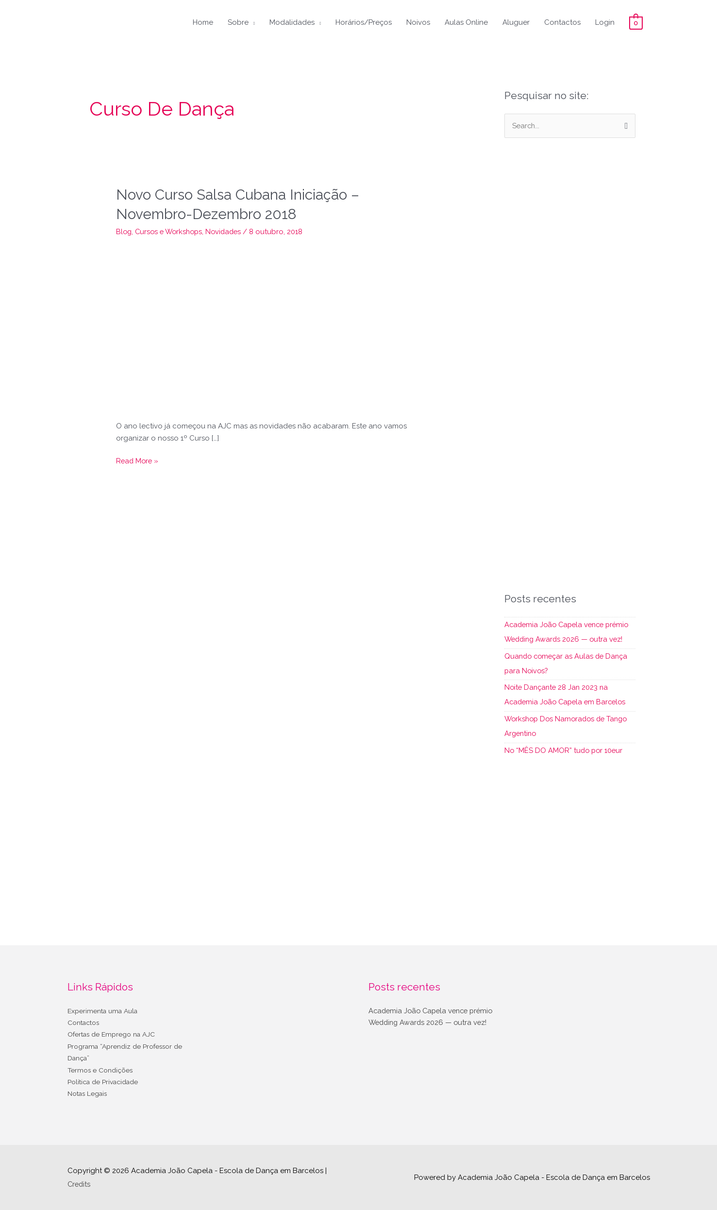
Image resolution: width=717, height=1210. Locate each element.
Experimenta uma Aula (106, 1010)
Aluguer (516, 22)
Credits (79, 1183)
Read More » (138, 460)
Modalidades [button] (292, 22)
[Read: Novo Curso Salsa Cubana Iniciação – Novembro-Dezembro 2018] (271, 326)
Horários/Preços (363, 22)
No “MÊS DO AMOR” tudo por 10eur (564, 750)
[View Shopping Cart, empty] (635, 22)
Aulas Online (466, 22)
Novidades (229, 230)
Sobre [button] (238, 22)
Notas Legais (89, 1094)
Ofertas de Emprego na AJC (115, 1034)
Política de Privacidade (107, 1082)
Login (605, 22)
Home (203, 22)
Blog (124, 230)
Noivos (418, 22)
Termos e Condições (102, 1070)
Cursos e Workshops (171, 230)
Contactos (562, 22)
